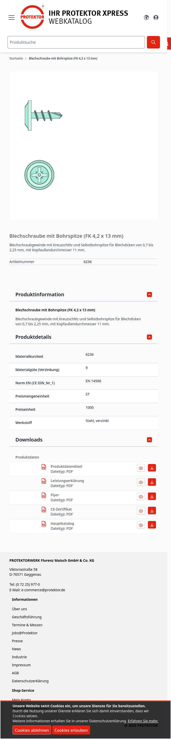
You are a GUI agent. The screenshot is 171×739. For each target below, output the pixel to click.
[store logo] (79, 17)
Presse (17, 640)
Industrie (19, 656)
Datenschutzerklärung (30, 680)
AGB (15, 672)
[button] (84, 146)
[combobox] (76, 42)
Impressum (21, 664)
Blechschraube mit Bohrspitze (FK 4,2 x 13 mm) (63, 58)
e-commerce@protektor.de (43, 590)
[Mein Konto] (156, 17)
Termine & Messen (27, 624)
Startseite (16, 58)
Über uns (20, 608)
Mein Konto (21, 700)
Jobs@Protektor (25, 632)
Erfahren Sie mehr (142, 720)
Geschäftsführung (27, 616)
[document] (85, 720)
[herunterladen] (44, 467)
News (16, 648)
